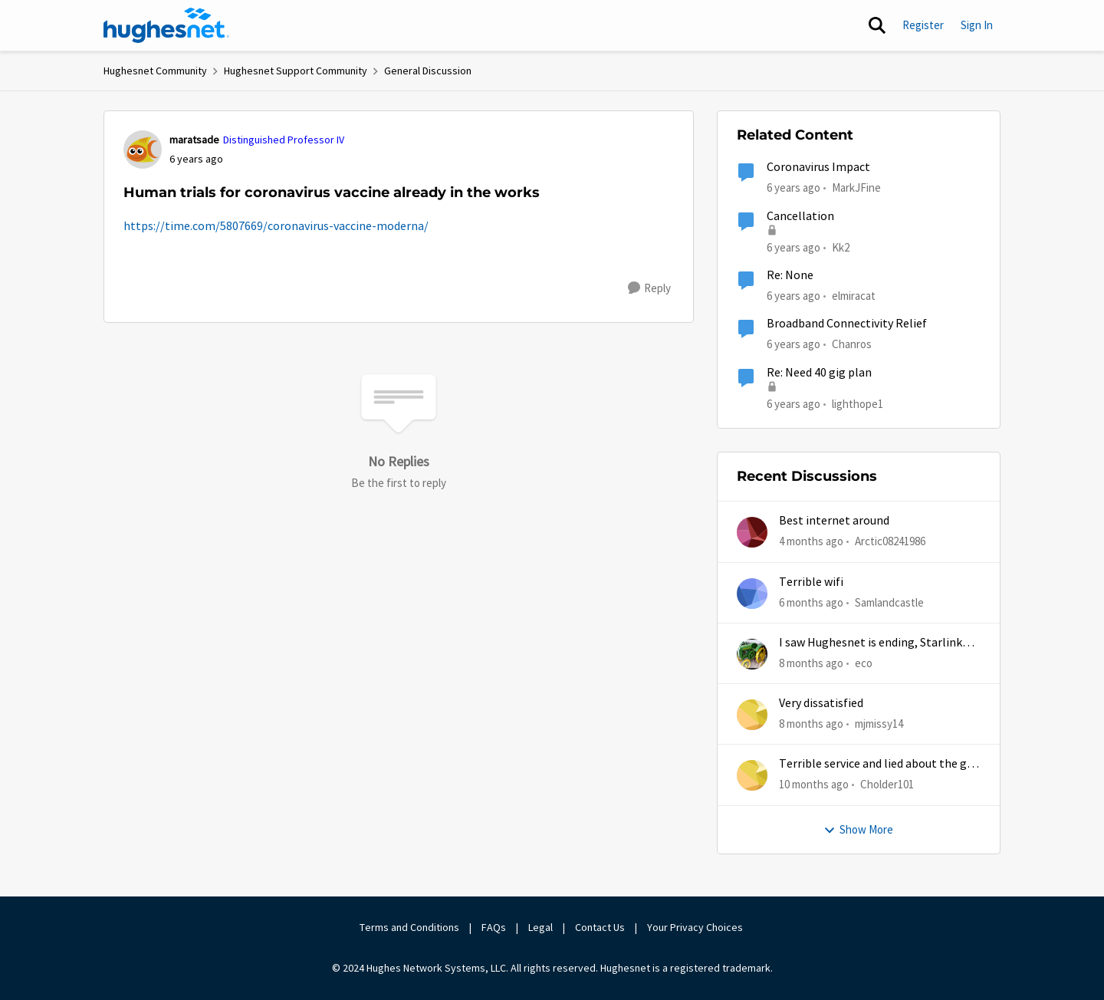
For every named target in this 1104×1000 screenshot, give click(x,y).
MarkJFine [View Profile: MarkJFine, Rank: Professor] (856, 187)
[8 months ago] (811, 664)
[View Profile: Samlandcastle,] (752, 593)
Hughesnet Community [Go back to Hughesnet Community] (155, 70)
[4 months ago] (811, 542)
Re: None (790, 275)
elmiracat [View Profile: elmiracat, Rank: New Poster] (854, 295)
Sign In (977, 25)
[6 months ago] (811, 602)
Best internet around (834, 520)
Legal (540, 927)
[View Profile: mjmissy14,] (752, 714)
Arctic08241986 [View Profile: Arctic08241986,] (890, 541)
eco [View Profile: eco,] (863, 663)
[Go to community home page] (166, 25)
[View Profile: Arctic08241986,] (752, 532)
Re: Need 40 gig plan (819, 372)
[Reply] (649, 288)
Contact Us (600, 927)
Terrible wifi (811, 582)
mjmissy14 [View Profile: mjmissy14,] (879, 723)
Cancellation (800, 216)
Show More (858, 829)
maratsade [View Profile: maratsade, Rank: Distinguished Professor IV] (194, 139)
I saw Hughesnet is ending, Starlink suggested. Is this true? (870, 643)
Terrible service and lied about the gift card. (879, 764)
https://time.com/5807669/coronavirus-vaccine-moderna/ (276, 226)
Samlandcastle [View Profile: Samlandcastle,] (889, 601)
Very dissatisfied (821, 703)
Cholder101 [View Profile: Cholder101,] (887, 784)
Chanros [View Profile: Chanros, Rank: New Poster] (852, 344)
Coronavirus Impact (818, 167)
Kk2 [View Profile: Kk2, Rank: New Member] (840, 246)
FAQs (493, 927)
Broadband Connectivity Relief (847, 323)
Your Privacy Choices (696, 927)
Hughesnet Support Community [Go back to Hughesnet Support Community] (295, 70)
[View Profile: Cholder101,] (752, 775)
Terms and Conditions (409, 927)
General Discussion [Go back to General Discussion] (428, 70)
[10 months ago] (814, 785)
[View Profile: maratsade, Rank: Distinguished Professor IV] (142, 149)
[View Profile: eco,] (752, 654)
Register (923, 25)
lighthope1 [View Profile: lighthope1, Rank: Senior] (857, 403)
